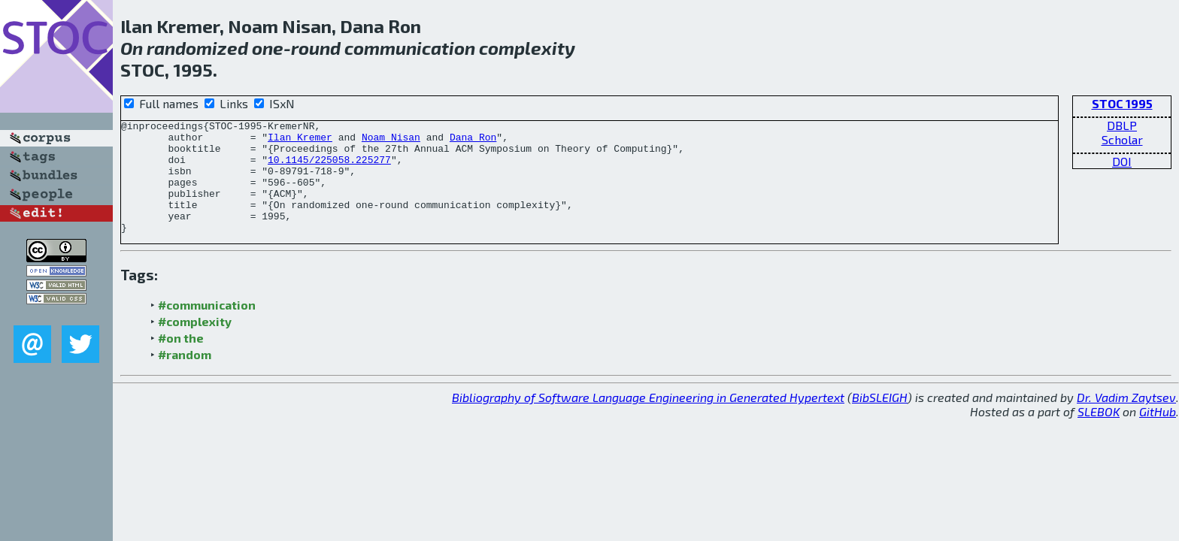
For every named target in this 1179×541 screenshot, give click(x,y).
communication (409, 48)
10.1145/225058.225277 (329, 168)
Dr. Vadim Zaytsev (1126, 420)
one (267, 48)
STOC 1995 (1122, 103)
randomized (197, 48)
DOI (1122, 161)
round (316, 48)
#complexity (195, 344)
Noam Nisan (391, 141)
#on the (181, 360)
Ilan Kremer (300, 141)
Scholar (1122, 139)
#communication (207, 327)
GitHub (1157, 434)
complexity (527, 48)
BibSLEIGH (880, 420)
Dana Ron (473, 141)
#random (184, 377)
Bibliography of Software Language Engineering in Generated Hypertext (648, 420)
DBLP (1122, 125)
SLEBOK (1098, 434)
